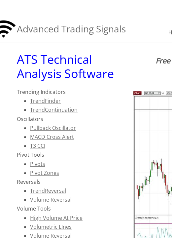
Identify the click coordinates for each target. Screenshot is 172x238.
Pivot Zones (44, 173)
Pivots (37, 164)
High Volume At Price (56, 217)
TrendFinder (45, 100)
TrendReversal (48, 190)
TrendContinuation (54, 109)
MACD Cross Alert (52, 136)
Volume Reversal (51, 199)
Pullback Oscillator (53, 128)
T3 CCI (37, 145)
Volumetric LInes (51, 226)
